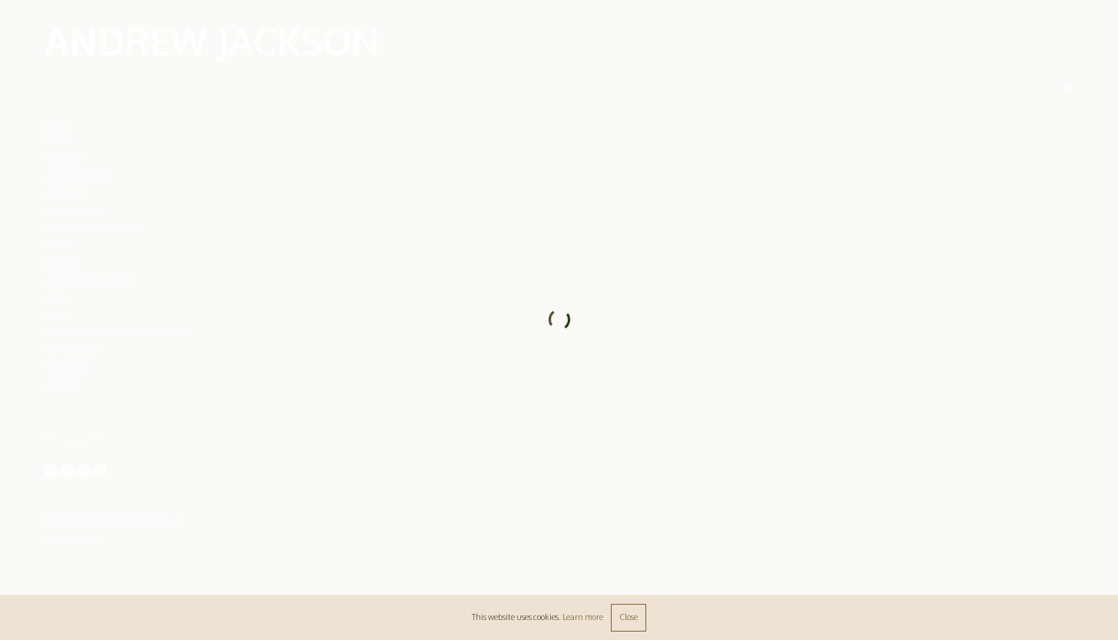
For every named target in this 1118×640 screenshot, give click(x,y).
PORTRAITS (65, 193)
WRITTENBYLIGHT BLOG (89, 280)
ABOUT (58, 141)
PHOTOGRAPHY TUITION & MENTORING (119, 332)
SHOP (55, 315)
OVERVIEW (65, 159)
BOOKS (58, 245)
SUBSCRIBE (66, 368)
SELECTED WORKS (78, 176)
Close (629, 617)
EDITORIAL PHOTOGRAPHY (94, 228)
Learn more (582, 617)
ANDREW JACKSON (212, 41)
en (49, 437)
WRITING (61, 263)
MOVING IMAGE (75, 211)
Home (57, 124)
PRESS (56, 298)
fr (95, 437)
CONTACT (62, 385)
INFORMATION (73, 350)
